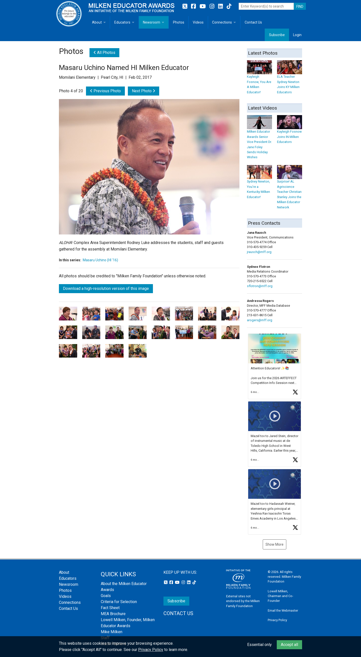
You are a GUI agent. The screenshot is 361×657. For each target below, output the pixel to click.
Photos (178, 22)
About (97, 22)
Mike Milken (111, 631)
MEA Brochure (113, 613)
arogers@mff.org (259, 320)
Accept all (289, 644)
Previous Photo (105, 91)
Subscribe (277, 35)
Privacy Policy (277, 620)
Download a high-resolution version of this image (106, 288)
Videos (198, 22)
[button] (274, 366)
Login (297, 35)
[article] (274, 366)
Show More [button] (274, 544)
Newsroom (151, 22)
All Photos (104, 52)
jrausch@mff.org (259, 252)
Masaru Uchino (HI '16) (100, 260)
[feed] (274, 434)
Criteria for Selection (119, 601)
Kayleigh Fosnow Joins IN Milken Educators (289, 132)
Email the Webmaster (283, 610)
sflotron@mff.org (260, 286)
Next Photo (143, 91)
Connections (222, 22)
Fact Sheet (110, 607)
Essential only (259, 644)
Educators (122, 22)
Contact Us (253, 22)
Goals (106, 595)
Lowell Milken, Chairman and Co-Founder (280, 596)
